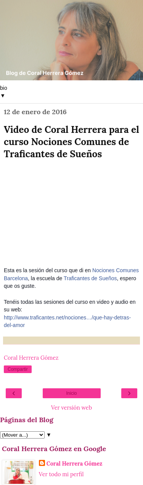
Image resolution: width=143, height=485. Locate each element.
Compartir (18, 369)
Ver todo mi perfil (61, 474)
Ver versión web (71, 407)
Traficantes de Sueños (90, 278)
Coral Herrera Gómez (75, 463)
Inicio (71, 393)
